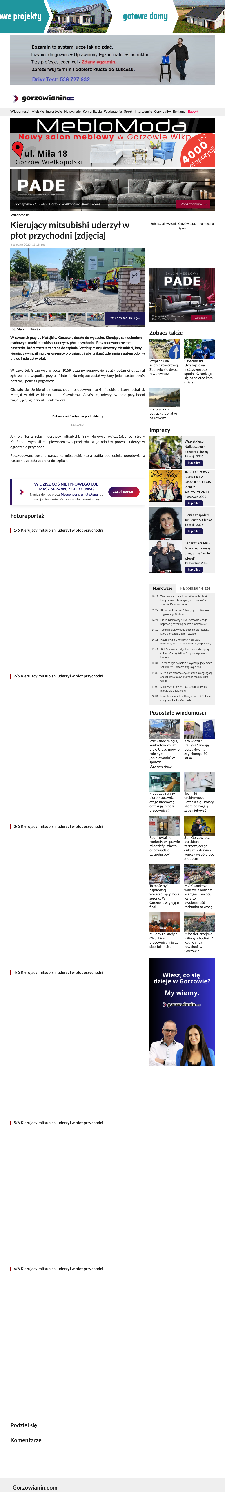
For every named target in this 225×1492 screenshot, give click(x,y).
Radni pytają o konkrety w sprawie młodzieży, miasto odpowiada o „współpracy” (186, 641)
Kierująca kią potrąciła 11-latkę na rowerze (163, 414)
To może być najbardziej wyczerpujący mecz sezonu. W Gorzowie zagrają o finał (186, 665)
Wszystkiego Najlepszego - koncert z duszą (196, 446)
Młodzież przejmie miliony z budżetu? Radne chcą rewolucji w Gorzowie (186, 698)
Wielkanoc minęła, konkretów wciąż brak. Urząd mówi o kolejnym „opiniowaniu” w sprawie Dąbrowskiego (184, 600)
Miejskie (37, 111)
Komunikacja (92, 111)
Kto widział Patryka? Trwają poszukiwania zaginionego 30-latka (184, 612)
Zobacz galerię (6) (125, 318)
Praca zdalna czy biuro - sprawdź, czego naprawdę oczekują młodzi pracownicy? (183, 622)
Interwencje (143, 111)
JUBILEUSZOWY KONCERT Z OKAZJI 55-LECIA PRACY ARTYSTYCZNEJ (198, 482)
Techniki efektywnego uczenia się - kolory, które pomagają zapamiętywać (184, 631)
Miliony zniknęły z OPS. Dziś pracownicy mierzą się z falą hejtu (183, 688)
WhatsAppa (89, 495)
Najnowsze (162, 588)
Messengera (70, 495)
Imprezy (159, 430)
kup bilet (194, 462)
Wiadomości (19, 111)
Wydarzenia (113, 111)
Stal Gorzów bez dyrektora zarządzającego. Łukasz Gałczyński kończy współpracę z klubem (185, 653)
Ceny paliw (162, 111)
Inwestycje (54, 111)
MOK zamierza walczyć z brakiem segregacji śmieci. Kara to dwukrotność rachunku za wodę (186, 676)
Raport (193, 111)
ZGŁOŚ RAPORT (124, 491)
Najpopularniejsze (195, 588)
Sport (128, 111)
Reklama (179, 111)
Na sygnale (72, 111)
